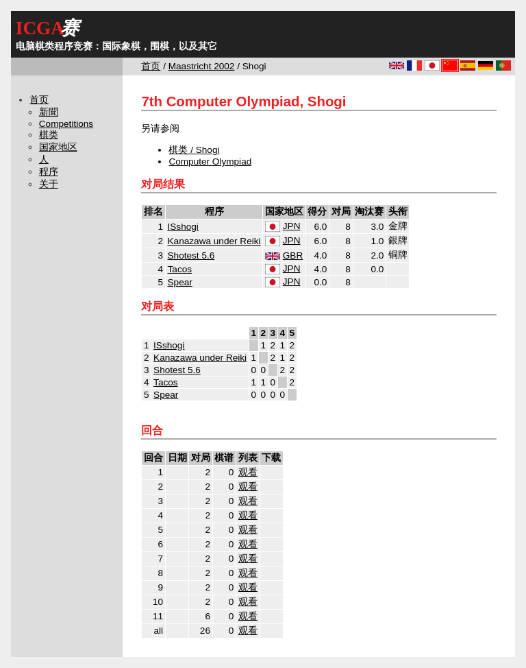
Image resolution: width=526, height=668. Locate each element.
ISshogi (183, 227)
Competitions (66, 124)
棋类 (48, 135)
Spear (180, 282)
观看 (248, 472)
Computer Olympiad (209, 161)
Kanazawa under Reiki (214, 241)
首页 (150, 66)
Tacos (180, 269)
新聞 (48, 112)
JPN (292, 226)
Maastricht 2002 (201, 66)
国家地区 (58, 147)
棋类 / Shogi (193, 150)
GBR (293, 255)
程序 (48, 172)
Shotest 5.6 (191, 255)
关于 (48, 184)
